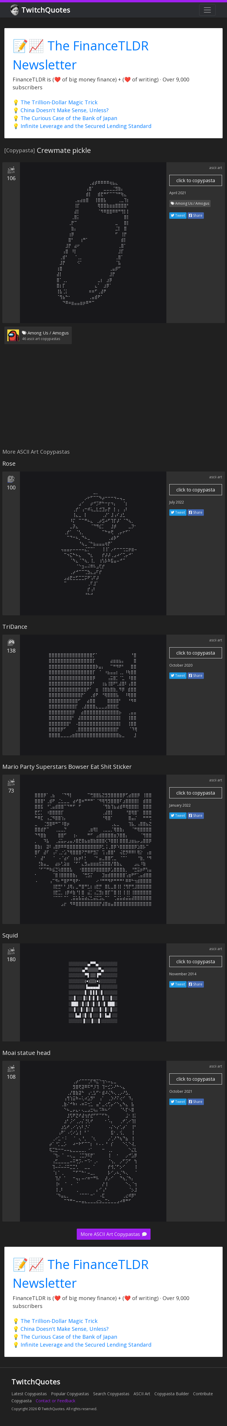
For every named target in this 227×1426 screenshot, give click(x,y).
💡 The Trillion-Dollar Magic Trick (55, 102)
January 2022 (180, 805)
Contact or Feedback (55, 1400)
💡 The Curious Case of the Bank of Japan (65, 118)
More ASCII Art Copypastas (114, 1234)
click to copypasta (195, 180)
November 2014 (182, 973)
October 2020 (180, 665)
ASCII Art (142, 1393)
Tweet (178, 215)
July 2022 (176, 502)
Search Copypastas (111, 1393)
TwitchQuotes (40, 10)
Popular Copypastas (70, 1393)
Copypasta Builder (171, 1393)
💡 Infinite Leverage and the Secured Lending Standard (82, 125)
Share (195, 215)
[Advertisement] (112, 400)
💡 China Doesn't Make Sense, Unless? (61, 110)
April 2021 (177, 192)
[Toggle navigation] (207, 10)
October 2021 (180, 1091)
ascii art (215, 167)
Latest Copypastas (29, 1393)
